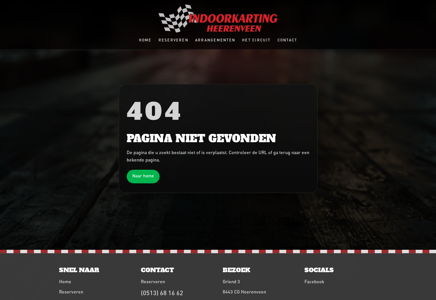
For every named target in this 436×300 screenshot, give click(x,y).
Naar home (143, 175)
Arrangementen (215, 40)
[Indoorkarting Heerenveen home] (218, 18)
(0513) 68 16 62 (162, 293)
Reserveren (173, 40)
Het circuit (256, 40)
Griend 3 (231, 281)
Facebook (314, 281)
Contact (287, 40)
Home (145, 40)
